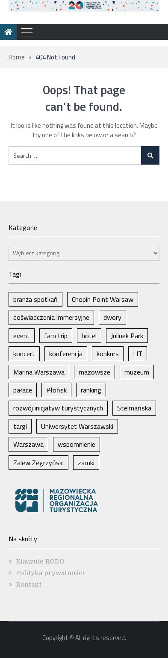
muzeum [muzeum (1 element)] (136, 372)
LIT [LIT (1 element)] (137, 353)
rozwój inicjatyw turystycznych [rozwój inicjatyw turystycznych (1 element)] (58, 408)
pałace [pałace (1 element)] (22, 390)
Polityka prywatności (50, 573)
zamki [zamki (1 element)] (86, 462)
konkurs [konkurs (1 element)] (108, 353)
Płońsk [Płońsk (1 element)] (56, 390)
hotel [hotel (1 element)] (89, 335)
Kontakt (28, 584)
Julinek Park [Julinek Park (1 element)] (127, 335)
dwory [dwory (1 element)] (112, 317)
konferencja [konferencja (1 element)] (66, 353)
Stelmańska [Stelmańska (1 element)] (134, 408)
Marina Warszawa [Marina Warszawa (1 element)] (39, 372)
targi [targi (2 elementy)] (20, 426)
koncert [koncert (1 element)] (24, 353)
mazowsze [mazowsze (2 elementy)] (94, 372)
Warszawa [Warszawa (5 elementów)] (28, 444)
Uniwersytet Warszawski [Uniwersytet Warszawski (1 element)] (77, 426)
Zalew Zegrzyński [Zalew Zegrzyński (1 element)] (38, 462)
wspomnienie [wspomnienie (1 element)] (76, 444)
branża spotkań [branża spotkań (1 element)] (35, 299)
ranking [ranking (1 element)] (91, 390)
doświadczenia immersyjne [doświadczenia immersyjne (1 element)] (51, 317)
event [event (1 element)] (21, 335)
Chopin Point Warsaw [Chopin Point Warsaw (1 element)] (102, 299)
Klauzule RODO (40, 561)
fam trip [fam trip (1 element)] (56, 335)
